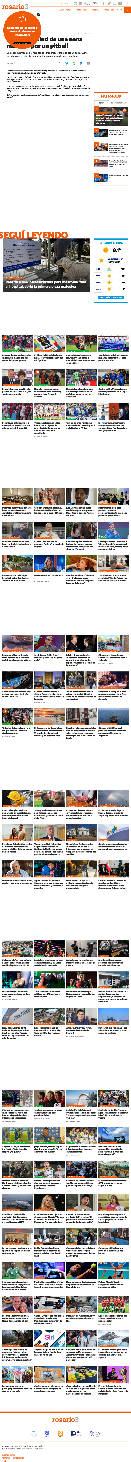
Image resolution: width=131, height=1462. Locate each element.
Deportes (105, 10)
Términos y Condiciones (13, 1458)
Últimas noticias (66, 10)
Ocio (113, 10)
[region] (65, 23)
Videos (119, 10)
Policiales (95, 10)
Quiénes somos (8, 1455)
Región (85, 10)
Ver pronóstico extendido (111, 297)
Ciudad (78, 10)
